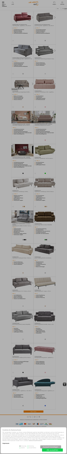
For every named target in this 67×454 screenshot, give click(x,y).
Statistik (23, 447)
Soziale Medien (32, 447)
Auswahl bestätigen (50, 447)
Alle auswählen (52, 450)
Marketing (31, 446)
